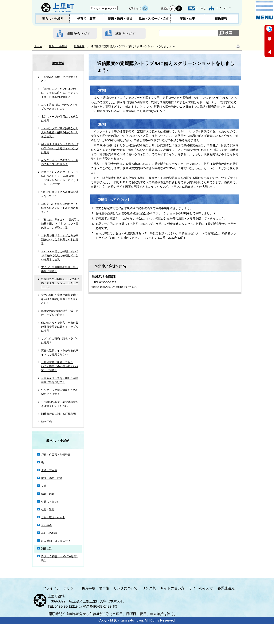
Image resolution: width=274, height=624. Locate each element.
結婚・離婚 (47, 493)
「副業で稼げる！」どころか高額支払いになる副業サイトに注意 (59, 239)
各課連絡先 (226, 588)
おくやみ (46, 525)
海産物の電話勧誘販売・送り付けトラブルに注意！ (59, 312)
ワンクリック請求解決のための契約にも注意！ (59, 391)
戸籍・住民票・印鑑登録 (55, 454)
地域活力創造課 (104, 277)
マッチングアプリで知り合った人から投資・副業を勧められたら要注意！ (59, 132)
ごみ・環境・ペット (53, 517)
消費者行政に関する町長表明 (58, 413)
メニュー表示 (264, 10)
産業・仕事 (187, 18)
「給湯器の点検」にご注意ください (59, 78)
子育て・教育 (86, 18)
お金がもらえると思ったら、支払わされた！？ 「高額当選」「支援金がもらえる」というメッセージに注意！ (59, 178)
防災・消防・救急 (51, 478)
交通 (43, 485)
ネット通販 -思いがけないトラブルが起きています (59, 106)
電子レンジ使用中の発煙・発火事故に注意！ (59, 269)
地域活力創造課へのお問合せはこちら (114, 287)
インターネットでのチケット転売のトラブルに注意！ (59, 162)
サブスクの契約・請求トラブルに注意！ (59, 340)
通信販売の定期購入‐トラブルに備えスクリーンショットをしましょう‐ (60, 283)
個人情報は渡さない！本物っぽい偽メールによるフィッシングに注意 (59, 148)
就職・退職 (47, 509)
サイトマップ (223, 8)
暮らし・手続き (52, 18)
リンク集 (149, 588)
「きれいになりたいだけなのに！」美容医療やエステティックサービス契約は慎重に (59, 92)
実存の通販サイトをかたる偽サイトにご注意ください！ (59, 352)
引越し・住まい (50, 501)
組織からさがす (79, 33)
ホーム (38, 46)
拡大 (145, 8)
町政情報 (221, 18)
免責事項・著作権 (95, 588)
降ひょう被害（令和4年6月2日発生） (59, 558)
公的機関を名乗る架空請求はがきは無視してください (59, 403)
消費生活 (79, 46)
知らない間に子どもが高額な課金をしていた (59, 193)
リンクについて (126, 588)
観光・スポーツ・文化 (154, 18)
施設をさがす (125, 33)
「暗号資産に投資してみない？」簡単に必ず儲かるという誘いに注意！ (59, 366)
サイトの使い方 (172, 588)
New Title (46, 421)
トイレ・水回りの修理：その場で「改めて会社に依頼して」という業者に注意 (59, 255)
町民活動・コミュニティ (55, 540)
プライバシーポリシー (60, 588)
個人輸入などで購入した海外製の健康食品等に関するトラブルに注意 (59, 326)
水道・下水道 (49, 470)
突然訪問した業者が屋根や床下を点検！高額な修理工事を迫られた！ (59, 298)
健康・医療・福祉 (120, 18)
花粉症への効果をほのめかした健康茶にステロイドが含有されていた (59, 207)
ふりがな (201, 8)
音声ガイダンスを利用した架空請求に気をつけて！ (59, 380)
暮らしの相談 (49, 532)
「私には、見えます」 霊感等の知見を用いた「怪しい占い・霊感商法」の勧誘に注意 (60, 223)
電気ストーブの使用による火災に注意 (59, 118)
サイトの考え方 (201, 588)
